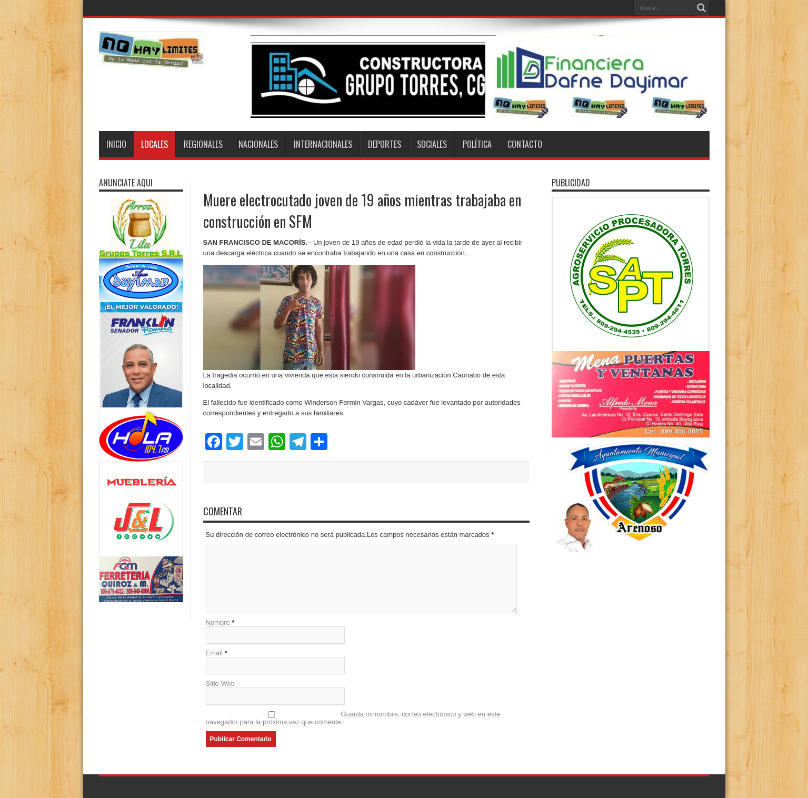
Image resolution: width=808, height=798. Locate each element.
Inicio (116, 144)
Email (214, 653)
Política (477, 144)
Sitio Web (220, 683)
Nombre (218, 622)
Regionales (203, 144)
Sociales (432, 144)
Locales (154, 144)
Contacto (524, 144)
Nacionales (258, 144)
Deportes (384, 144)
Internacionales (323, 144)
